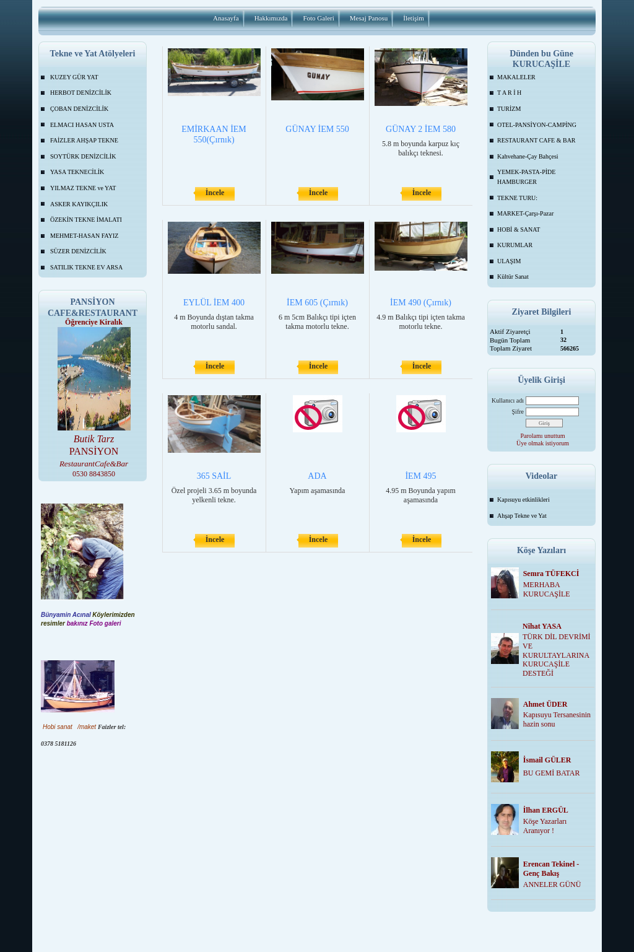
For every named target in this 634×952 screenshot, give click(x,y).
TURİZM (509, 108)
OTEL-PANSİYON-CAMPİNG (536, 124)
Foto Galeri (318, 18)
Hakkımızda (271, 18)
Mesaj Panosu (369, 18)
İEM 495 (420, 476)
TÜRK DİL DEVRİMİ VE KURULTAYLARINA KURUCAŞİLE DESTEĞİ (557, 655)
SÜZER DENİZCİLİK (78, 251)
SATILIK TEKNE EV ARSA (86, 267)
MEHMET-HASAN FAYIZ (84, 235)
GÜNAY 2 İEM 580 (421, 129)
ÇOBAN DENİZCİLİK (79, 108)
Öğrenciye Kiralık (94, 322)
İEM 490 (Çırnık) (420, 302)
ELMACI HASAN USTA (82, 124)
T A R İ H (509, 92)
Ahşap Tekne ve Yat (522, 515)
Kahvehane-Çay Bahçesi (527, 156)
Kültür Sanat (513, 276)
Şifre (518, 411)
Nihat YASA (542, 626)
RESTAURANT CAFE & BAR (536, 140)
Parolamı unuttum (543, 435)
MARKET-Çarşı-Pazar (525, 213)
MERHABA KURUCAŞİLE (546, 589)
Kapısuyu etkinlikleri (523, 499)
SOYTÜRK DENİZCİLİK (83, 156)
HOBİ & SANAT (518, 229)
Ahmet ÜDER (545, 704)
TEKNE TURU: (517, 197)
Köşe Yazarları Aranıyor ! (545, 826)
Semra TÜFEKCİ (551, 573)
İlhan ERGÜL (545, 810)
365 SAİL (214, 476)
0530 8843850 (93, 473)
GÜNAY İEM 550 (317, 129)
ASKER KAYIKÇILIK (79, 204)
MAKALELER (516, 77)
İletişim (413, 18)
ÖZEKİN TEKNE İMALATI (86, 219)
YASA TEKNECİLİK (77, 171)
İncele (215, 192)
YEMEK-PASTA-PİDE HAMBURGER (526, 176)
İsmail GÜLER (547, 760)
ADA (317, 476)
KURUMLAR (514, 245)
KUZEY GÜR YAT (74, 77)
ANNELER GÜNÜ (552, 884)
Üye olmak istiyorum (542, 443)
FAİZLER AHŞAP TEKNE (84, 140)
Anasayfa (226, 18)
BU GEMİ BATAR (551, 773)
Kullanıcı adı (508, 400)
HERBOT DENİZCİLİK (80, 92)
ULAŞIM (509, 261)
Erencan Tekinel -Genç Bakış (551, 869)
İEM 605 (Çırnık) (317, 302)
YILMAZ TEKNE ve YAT (83, 188)
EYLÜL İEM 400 (214, 302)
